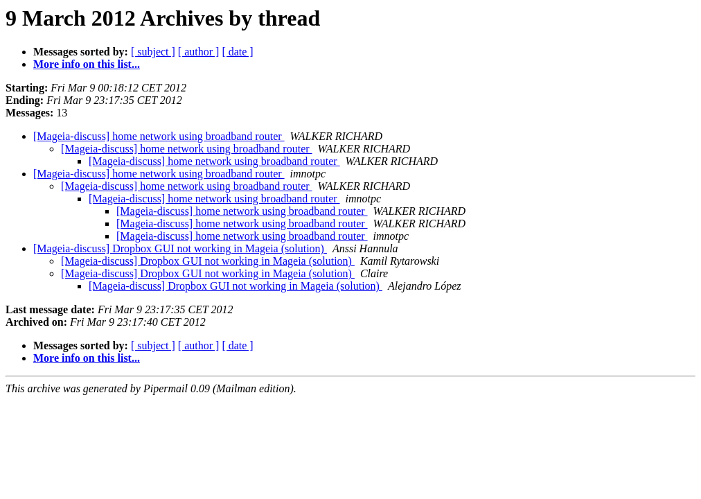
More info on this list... (86, 64)
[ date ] (237, 52)
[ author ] (199, 52)
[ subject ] (153, 52)
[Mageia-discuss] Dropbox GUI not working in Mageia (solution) (180, 248)
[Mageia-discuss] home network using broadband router (159, 136)
